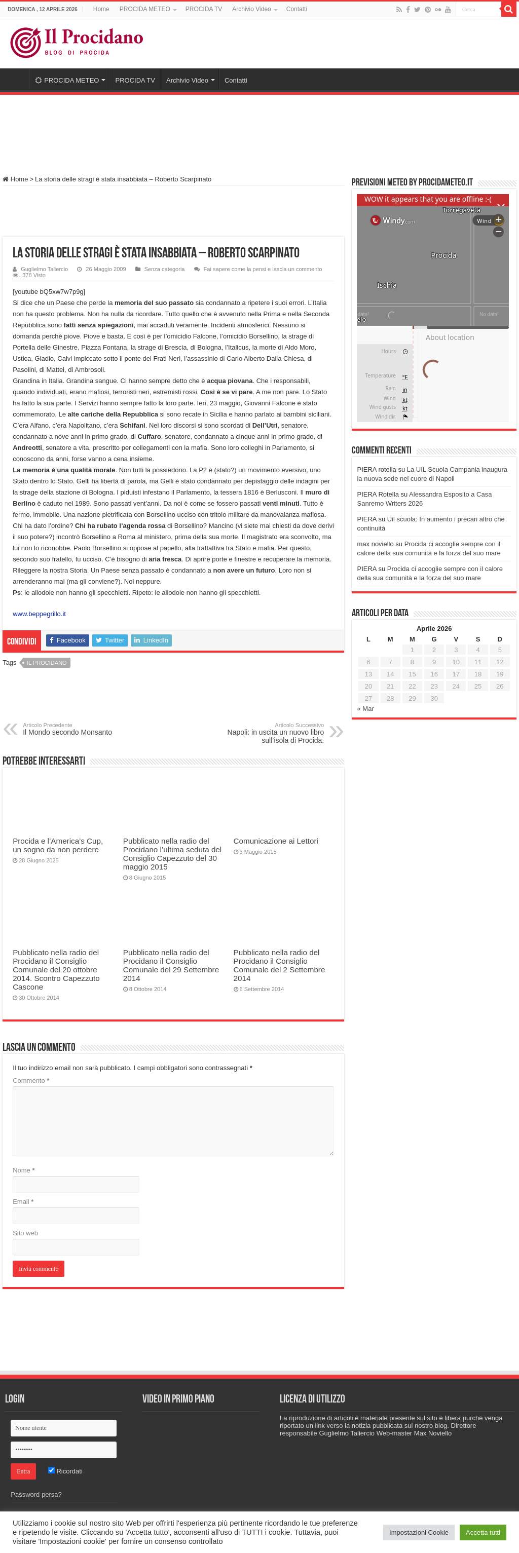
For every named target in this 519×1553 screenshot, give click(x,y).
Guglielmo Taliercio (44, 269)
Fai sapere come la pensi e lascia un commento (263, 269)
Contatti (296, 9)
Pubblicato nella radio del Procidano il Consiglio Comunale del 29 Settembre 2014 (171, 965)
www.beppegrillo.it (39, 614)
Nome (23, 1170)
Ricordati (65, 1471)
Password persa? (36, 1494)
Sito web (25, 1233)
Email (23, 1201)
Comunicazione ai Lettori (276, 841)
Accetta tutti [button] (483, 1532)
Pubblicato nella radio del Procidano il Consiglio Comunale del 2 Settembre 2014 (279, 965)
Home (101, 9)
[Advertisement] (259, 130)
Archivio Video (251, 9)
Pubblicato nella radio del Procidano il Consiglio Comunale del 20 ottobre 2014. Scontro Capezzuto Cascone (56, 969)
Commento (31, 1080)
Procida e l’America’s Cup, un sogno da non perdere (58, 845)
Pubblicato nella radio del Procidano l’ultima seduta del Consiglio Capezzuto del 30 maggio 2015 (172, 854)
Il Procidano (46, 663)
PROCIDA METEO (145, 9)
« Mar (365, 708)
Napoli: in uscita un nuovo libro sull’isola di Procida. (272, 733)
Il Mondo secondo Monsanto (75, 729)
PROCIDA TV (204, 9)
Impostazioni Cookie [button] (419, 1532)
